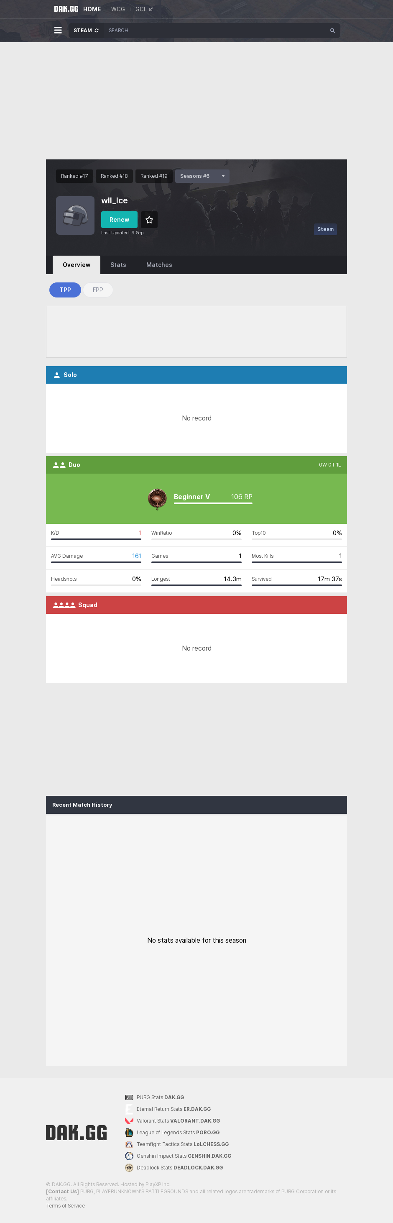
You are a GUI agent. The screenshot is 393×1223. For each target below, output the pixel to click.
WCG (118, 9)
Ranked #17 (74, 176)
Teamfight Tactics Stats (177, 1144)
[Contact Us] (62, 1192)
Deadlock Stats (174, 1168)
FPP (98, 290)
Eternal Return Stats (168, 1109)
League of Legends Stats (172, 1132)
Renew (119, 219)
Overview (76, 265)
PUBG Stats (154, 1097)
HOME (92, 9)
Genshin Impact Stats (178, 1156)
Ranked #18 (114, 176)
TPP (65, 290)
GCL (144, 9)
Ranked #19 (154, 176)
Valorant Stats (172, 1121)
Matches (159, 265)
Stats (118, 265)
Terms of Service (65, 1206)
